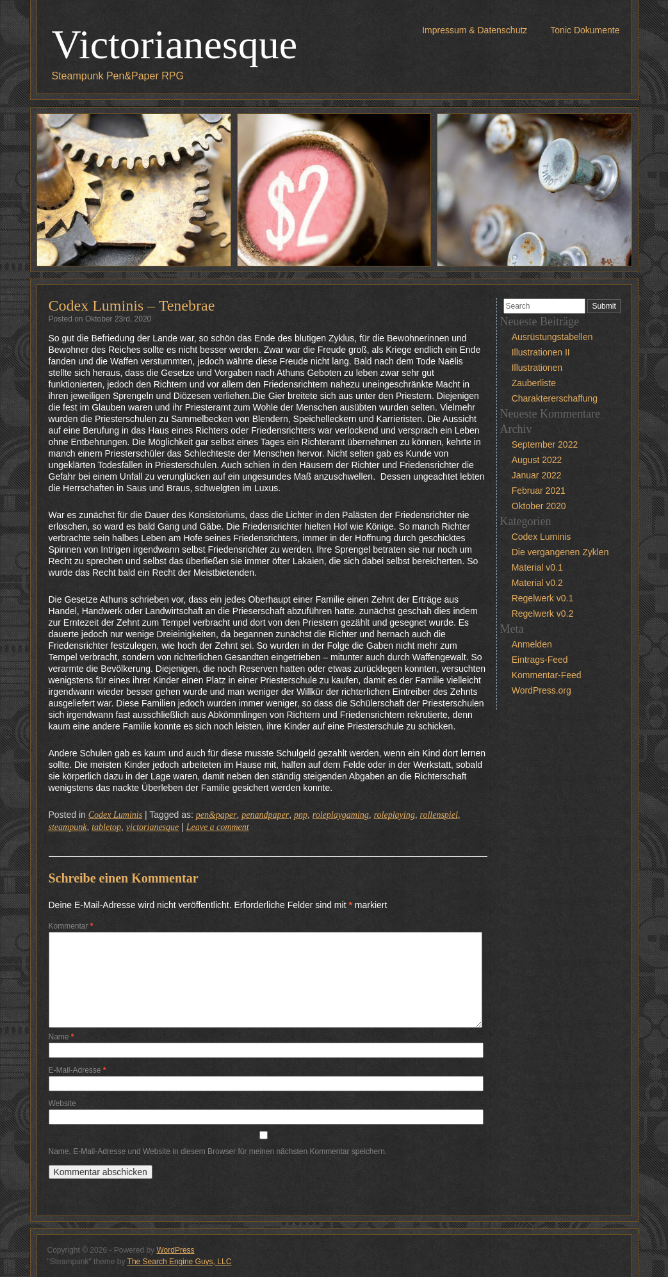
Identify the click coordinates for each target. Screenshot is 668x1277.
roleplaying (394, 815)
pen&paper (216, 815)
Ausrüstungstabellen (554, 337)
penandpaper (265, 815)
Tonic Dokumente (584, 30)
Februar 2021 (539, 490)
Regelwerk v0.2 (543, 613)
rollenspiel (438, 815)
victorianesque (152, 827)
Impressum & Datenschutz (474, 30)
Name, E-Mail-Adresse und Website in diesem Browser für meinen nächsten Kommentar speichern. (218, 1151)
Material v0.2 (537, 583)
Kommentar (71, 926)
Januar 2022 (537, 475)
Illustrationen (537, 367)
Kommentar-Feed (547, 675)
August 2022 (537, 460)
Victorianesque (175, 44)
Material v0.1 (537, 567)
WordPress (175, 1250)
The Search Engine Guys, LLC (179, 1261)
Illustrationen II (541, 352)
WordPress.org (541, 690)
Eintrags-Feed (540, 660)
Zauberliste (534, 383)
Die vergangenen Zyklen (560, 552)
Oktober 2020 (539, 506)
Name (61, 1036)
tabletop (106, 827)
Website (62, 1103)
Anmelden (532, 644)
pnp (300, 815)
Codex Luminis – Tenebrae (132, 305)
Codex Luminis (115, 815)
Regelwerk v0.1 (543, 598)
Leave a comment (217, 827)
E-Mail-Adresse (77, 1070)
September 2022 (545, 444)
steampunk (68, 827)
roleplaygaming (341, 815)
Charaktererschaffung (555, 398)
